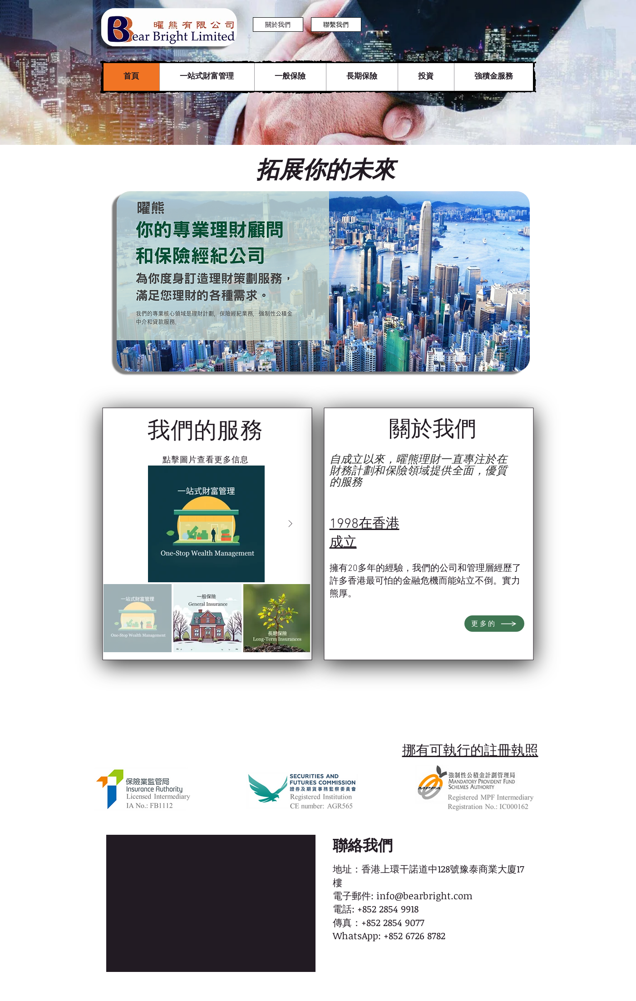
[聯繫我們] (336, 24)
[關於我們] (278, 24)
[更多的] (494, 623)
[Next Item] (290, 524)
